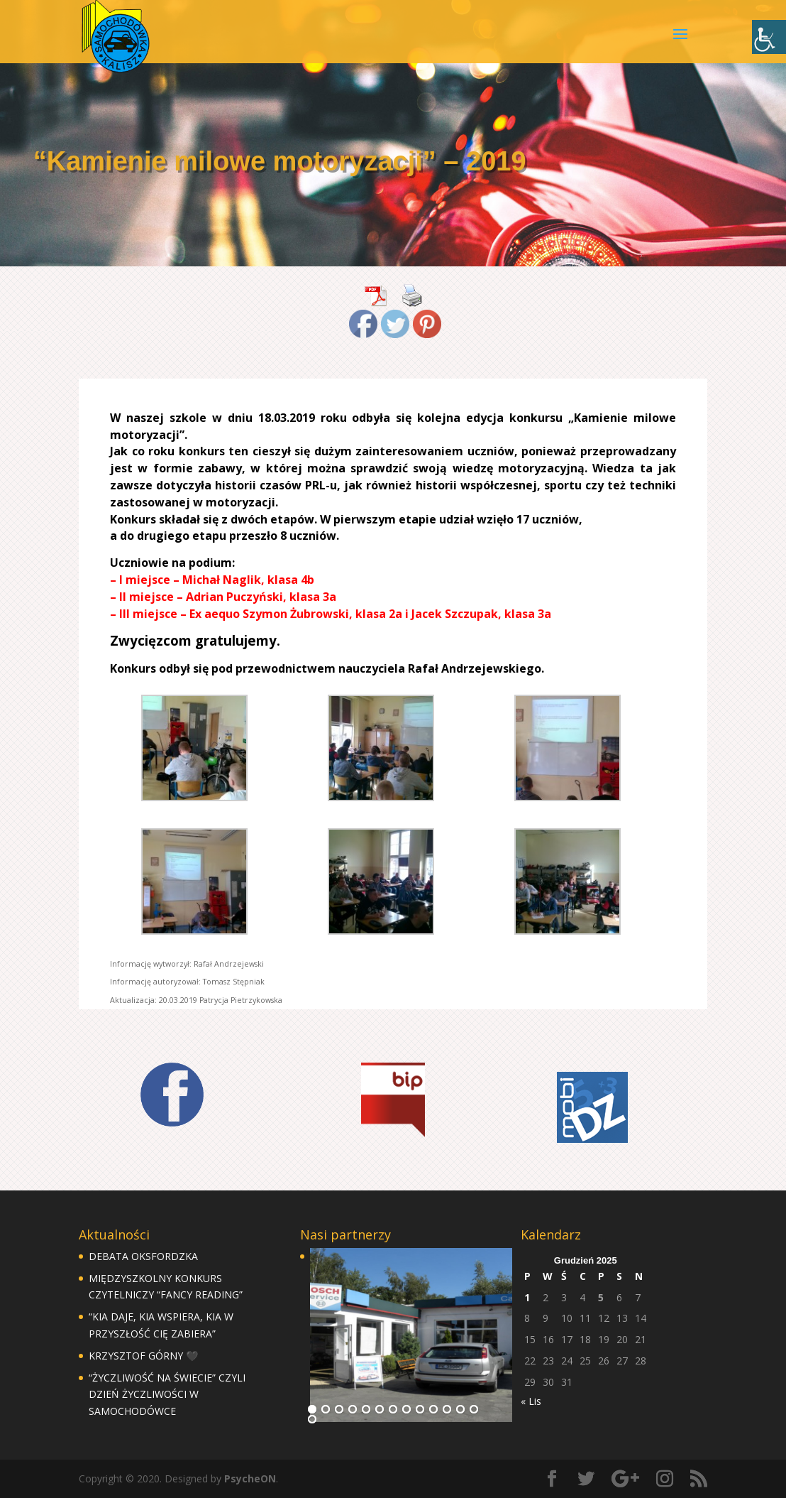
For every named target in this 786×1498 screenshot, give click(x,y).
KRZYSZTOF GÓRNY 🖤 (143, 1355)
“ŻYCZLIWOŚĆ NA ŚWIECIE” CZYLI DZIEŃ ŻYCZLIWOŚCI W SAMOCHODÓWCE (167, 1394)
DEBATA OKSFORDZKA (143, 1256)
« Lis (531, 1401)
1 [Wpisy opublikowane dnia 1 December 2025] (527, 1297)
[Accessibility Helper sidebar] (769, 37)
